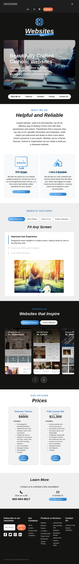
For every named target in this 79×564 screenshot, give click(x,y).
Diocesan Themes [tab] (30, 322)
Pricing (51, 96)
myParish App (57, 523)
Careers (31, 528)
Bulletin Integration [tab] (62, 219)
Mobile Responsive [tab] (16, 219)
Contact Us (63, 96)
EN (28, 9)
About (30, 525)
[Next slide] (44, 380)
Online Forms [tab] (46, 219)
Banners (43, 525)
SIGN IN (48, 9)
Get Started (23, 458)
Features (28, 96)
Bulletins (43, 523)
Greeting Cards (46, 533)
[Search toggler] (34, 9)
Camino (55, 540)
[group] (18, 351)
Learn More (58, 204)
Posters (43, 528)
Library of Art (57, 538)
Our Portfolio (21, 201)
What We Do (15, 96)
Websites (56, 530)
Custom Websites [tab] (48, 322)
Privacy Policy (32, 530)
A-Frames (44, 531)
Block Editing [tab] (32, 219)
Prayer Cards (45, 536)
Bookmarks (44, 539)
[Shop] (39, 9)
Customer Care (70, 525)
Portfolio (40, 96)
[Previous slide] (35, 380)
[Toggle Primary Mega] (72, 4)
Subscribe (21, 527)
